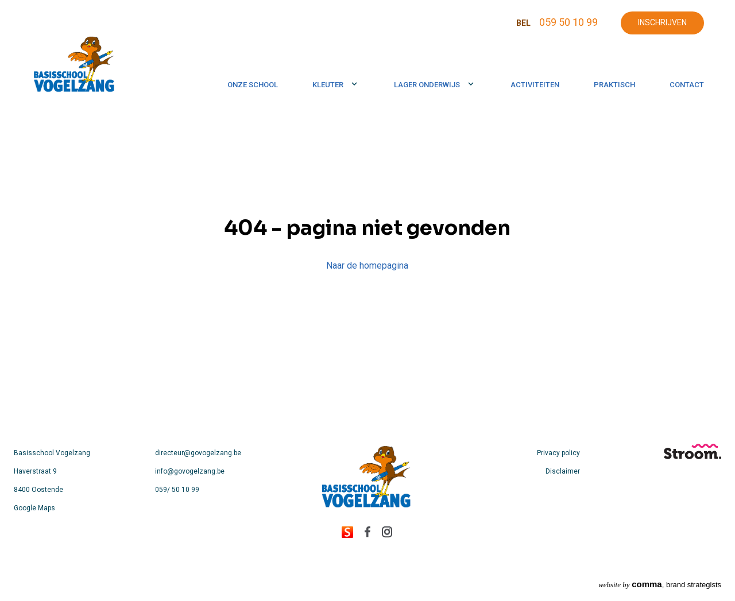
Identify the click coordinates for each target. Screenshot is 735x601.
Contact (687, 84)
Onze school (252, 84)
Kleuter (327, 84)
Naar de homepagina (367, 265)
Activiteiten (534, 84)
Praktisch (614, 84)
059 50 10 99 (568, 22)
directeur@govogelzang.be (198, 453)
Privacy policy (558, 453)
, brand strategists (659, 584)
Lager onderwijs (427, 84)
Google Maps (34, 508)
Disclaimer (563, 471)
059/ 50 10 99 (177, 490)
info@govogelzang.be (190, 471)
